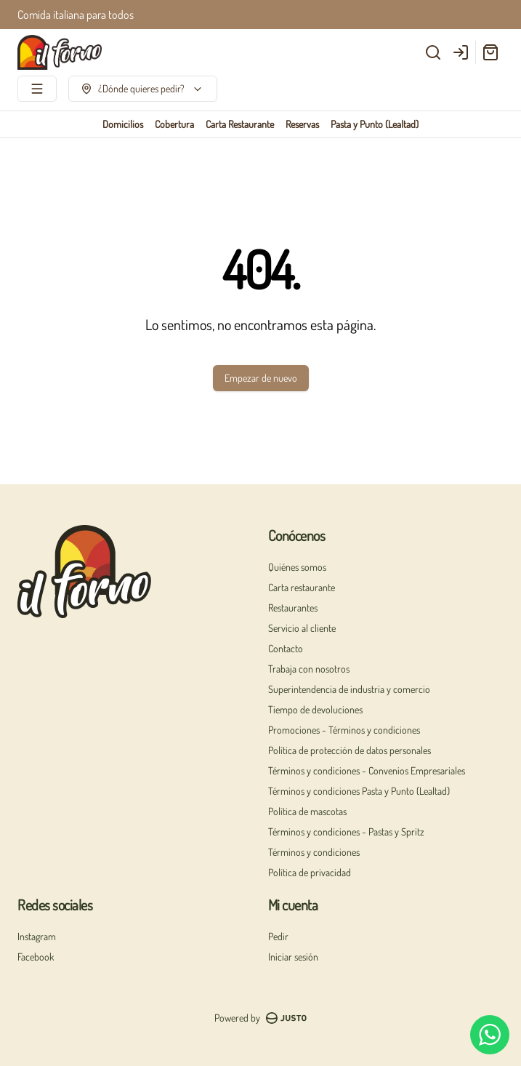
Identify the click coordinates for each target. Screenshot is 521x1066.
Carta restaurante (301, 587)
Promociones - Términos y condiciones (344, 730)
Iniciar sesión (293, 956)
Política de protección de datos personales (349, 750)
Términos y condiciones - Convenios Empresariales (366, 770)
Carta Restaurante (240, 124)
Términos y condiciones (314, 852)
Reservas (302, 124)
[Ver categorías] (37, 89)
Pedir (278, 936)
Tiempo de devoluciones (315, 709)
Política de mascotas (307, 811)
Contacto (285, 648)
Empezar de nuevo (261, 378)
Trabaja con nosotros (309, 668)
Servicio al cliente (302, 628)
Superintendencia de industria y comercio (349, 689)
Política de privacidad (309, 872)
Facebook (35, 956)
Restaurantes (293, 607)
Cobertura (174, 124)
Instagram (36, 936)
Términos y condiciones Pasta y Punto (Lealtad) (359, 791)
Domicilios (122, 124)
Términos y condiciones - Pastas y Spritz (346, 831)
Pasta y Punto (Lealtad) (375, 124)
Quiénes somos (297, 567)
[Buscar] (433, 52)
